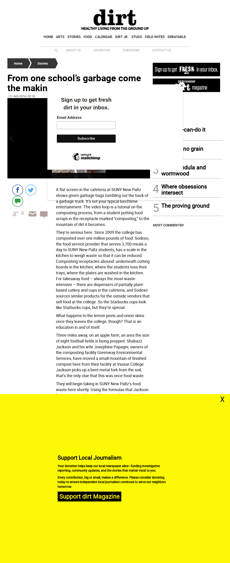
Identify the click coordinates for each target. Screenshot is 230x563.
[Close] (181, 85)
